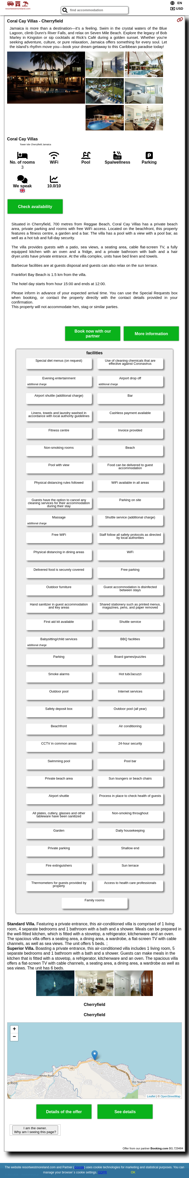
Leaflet (151, 1096)
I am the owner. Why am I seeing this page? (35, 1130)
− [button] (14, 1037)
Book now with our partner (93, 333)
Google (79, 1167)
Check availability (35, 206)
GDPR (102, 1172)
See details (125, 1112)
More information (151, 334)
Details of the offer (64, 1112)
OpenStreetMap (171, 1096)
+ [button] (14, 1029)
